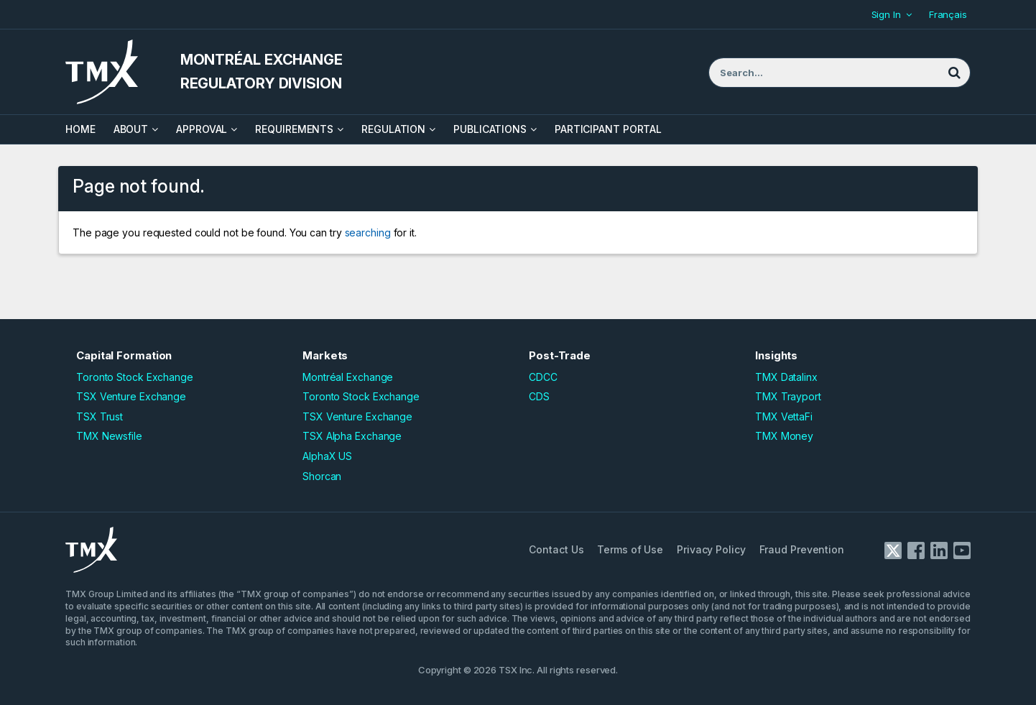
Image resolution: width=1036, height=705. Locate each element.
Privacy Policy (711, 549)
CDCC (543, 377)
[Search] (954, 72)
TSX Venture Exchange (131, 396)
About (131, 129)
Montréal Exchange (347, 377)
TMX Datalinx (786, 377)
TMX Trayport (788, 396)
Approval (201, 129)
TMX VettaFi (784, 416)
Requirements (294, 129)
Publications (490, 129)
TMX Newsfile (109, 436)
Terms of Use (630, 549)
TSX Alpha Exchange (352, 436)
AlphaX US (327, 456)
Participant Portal (608, 129)
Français (948, 14)
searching (368, 232)
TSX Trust (99, 416)
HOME (80, 129)
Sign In (886, 14)
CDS (539, 396)
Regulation (393, 129)
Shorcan (321, 476)
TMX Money (784, 436)
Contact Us (556, 549)
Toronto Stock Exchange (134, 377)
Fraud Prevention (801, 549)
